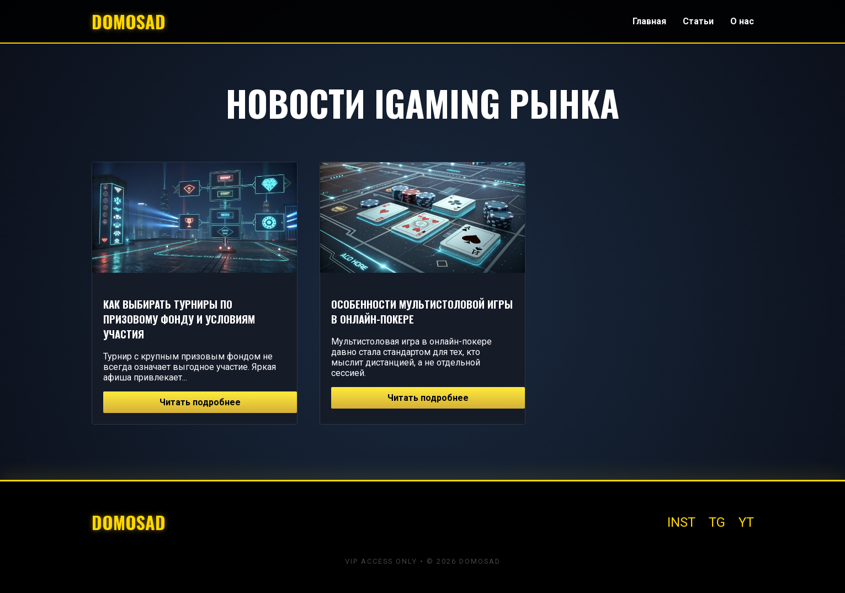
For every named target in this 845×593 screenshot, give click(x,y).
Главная (649, 21)
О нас (742, 21)
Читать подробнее (200, 402)
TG (717, 522)
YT (746, 522)
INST (681, 522)
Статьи (698, 21)
